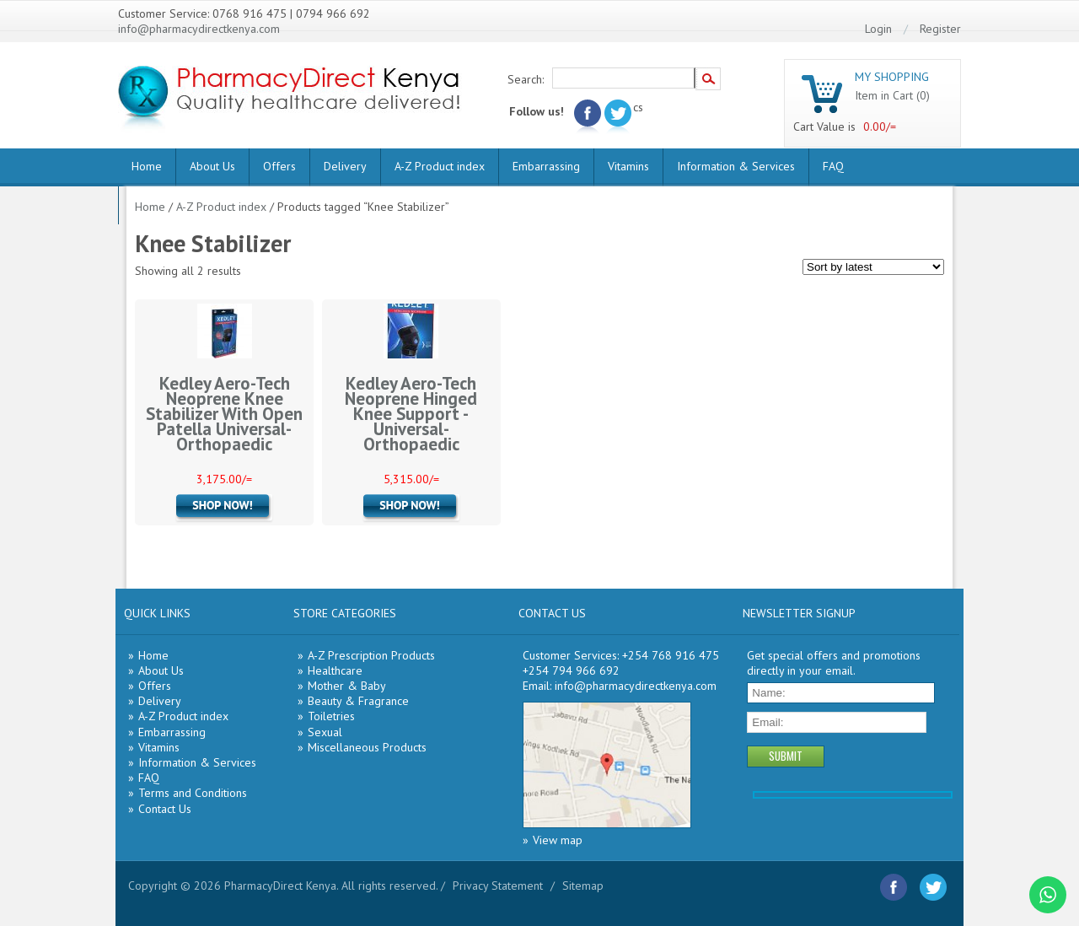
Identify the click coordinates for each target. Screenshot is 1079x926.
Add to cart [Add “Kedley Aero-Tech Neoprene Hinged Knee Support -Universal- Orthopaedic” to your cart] (411, 507)
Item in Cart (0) (892, 95)
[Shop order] (873, 267)
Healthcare (335, 670)
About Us (212, 166)
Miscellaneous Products (367, 747)
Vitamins (628, 166)
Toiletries (331, 716)
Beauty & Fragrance (358, 700)
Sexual (325, 732)
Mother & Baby (347, 685)
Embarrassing (546, 166)
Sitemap (583, 885)
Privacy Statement (498, 885)
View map (557, 840)
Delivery (345, 166)
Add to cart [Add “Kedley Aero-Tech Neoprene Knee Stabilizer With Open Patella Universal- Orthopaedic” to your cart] (224, 507)
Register (940, 28)
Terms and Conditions (192, 792)
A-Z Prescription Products (371, 655)
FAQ (833, 166)
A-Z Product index (440, 166)
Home (147, 166)
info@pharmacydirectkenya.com (199, 28)
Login (878, 28)
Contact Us (164, 808)
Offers (279, 166)
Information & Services (736, 166)
